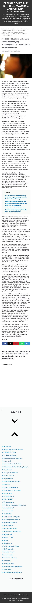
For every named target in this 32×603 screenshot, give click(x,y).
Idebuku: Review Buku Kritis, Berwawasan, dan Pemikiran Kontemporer (16, 7)
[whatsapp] (21, 343)
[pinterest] (16, 343)
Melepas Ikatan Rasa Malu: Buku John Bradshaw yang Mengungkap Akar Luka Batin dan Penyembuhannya (16, 197)
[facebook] (5, 343)
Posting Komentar (15, 51)
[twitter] (10, 343)
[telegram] (27, 343)
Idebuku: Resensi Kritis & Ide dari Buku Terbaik (16, 595)
